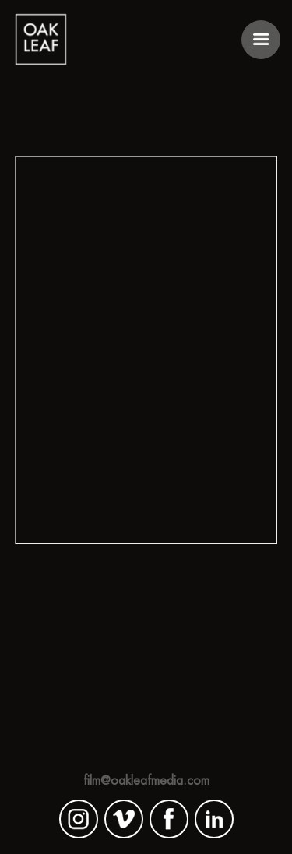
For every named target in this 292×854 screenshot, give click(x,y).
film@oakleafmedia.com (146, 780)
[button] (260, 39)
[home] (41, 39)
